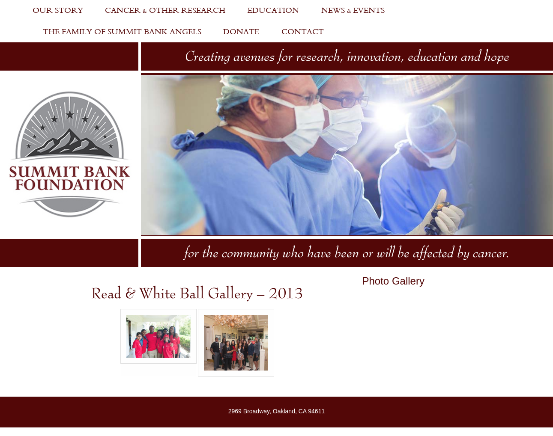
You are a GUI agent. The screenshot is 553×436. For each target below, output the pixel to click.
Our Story (58, 10)
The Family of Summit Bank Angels (122, 31)
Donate (241, 31)
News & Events (353, 10)
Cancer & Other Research (165, 10)
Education (273, 10)
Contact (302, 31)
